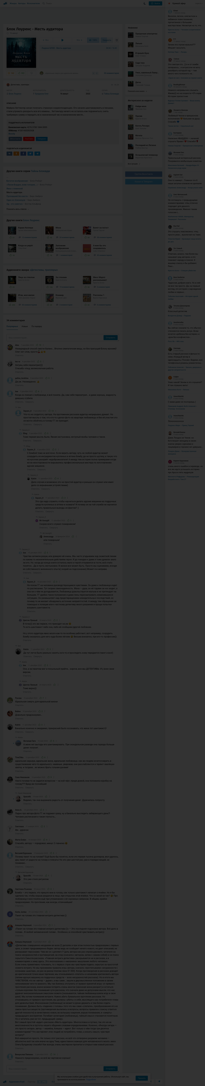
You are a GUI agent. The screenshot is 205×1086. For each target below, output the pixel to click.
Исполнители (33, 3)
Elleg (25, 433)
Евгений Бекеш (176, 432)
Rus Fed (173, 226)
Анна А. (18, 810)
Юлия (173, 11)
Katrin (33, 478)
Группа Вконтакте (144, 174)
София (173, 377)
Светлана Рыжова (23, 889)
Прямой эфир (179, 3)
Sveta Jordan (21, 912)
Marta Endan (20, 840)
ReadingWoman (176, 85)
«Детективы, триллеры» (44, 269)
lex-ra (17, 361)
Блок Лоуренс (31, 220)
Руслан (18, 698)
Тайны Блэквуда (40, 171)
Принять (141, 1078)
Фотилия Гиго (29, 741)
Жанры (13, 3)
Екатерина (175, 133)
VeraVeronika (175, 322)
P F (172, 39)
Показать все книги (137, 91)
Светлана (19, 826)
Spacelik (27, 796)
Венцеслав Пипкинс (24, 1054)
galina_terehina (21, 378)
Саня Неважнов (22, 777)
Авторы (22, 3)
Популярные (12, 326)
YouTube (29, 139)
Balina (18, 711)
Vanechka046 (176, 396)
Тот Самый (175, 248)
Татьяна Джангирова (179, 306)
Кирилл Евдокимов (178, 461)
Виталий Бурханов (23, 853)
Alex (17, 345)
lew (16, 391)
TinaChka (19, 757)
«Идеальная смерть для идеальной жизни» (58, 73)
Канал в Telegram (144, 181)
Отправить (110, 338)
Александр (48, 536)
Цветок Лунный (30, 620)
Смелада (174, 348)
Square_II (27, 411)
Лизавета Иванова (178, 110)
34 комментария (111, 73)
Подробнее (91, 1079)
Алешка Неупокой (23, 925)
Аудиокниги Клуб (14, 1082)
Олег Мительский (177, 194)
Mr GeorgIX (44, 520)
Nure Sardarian (176, 277)
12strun (173, 59)
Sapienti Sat (175, 175)
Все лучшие (134, 164)
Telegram (41, 139)
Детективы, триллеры (18, 84)
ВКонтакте (15, 139)
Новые (25, 326)
